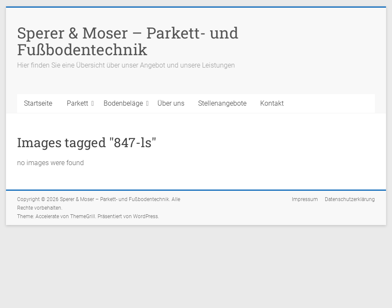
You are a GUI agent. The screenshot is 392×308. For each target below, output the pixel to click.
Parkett (77, 103)
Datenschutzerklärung (350, 199)
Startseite (38, 103)
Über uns (170, 103)
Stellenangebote (222, 103)
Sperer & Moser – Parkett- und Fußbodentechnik (127, 40)
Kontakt (272, 103)
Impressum (305, 199)
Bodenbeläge (123, 103)
